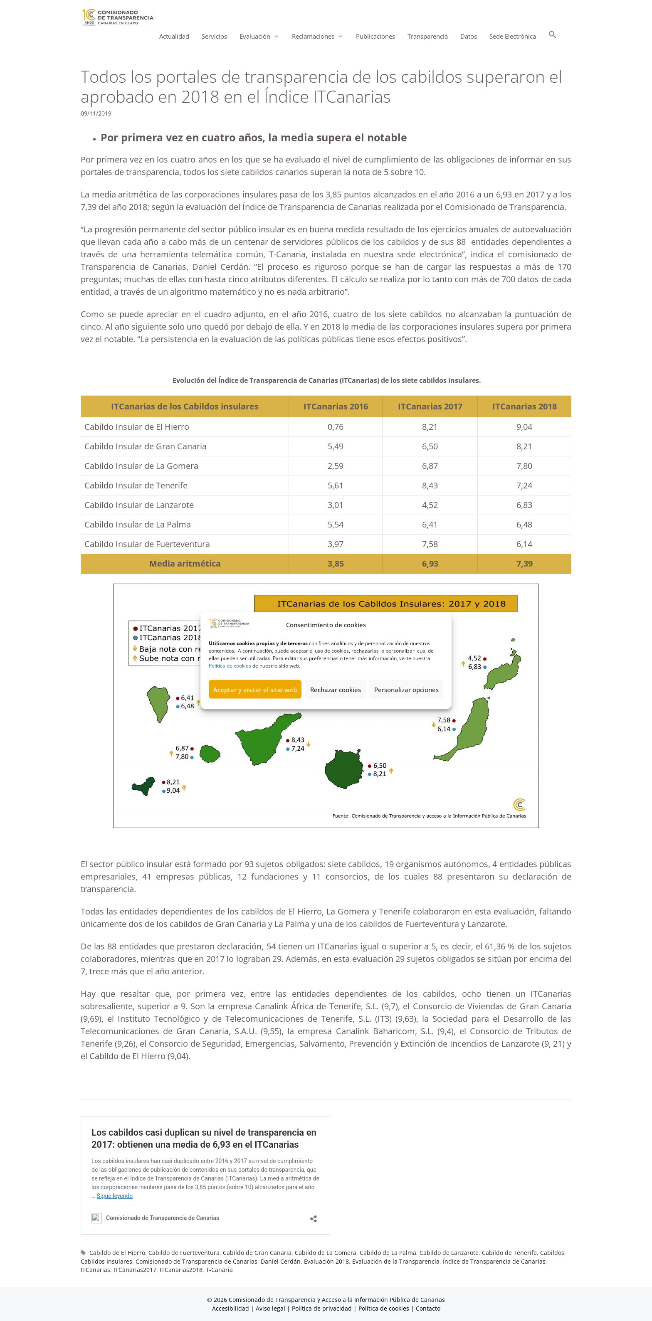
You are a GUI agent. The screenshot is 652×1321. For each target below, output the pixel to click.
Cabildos (552, 1253)
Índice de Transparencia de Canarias (494, 1261)
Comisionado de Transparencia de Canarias (196, 1261)
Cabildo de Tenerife (509, 1253)
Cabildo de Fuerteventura (184, 1253)
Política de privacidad (322, 1308)
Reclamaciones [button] (321, 36)
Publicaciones (375, 36)
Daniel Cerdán (281, 1261)
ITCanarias (95, 1270)
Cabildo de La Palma (388, 1253)
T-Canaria (219, 1270)
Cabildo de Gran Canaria (257, 1253)
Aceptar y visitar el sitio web (255, 706)
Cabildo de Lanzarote (449, 1253)
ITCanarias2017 (135, 1270)
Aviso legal (270, 1308)
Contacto (428, 1308)
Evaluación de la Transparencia (396, 1261)
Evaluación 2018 (326, 1261)
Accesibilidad (231, 1308)
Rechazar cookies (335, 706)
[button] (552, 36)
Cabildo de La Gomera (325, 1253)
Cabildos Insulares (106, 1261)
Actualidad (174, 36)
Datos (468, 36)
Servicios (214, 36)
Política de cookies (230, 682)
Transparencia (428, 36)
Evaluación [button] (263, 36)
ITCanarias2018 (181, 1270)
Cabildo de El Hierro (117, 1253)
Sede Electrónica (512, 36)
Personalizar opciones (406, 706)
